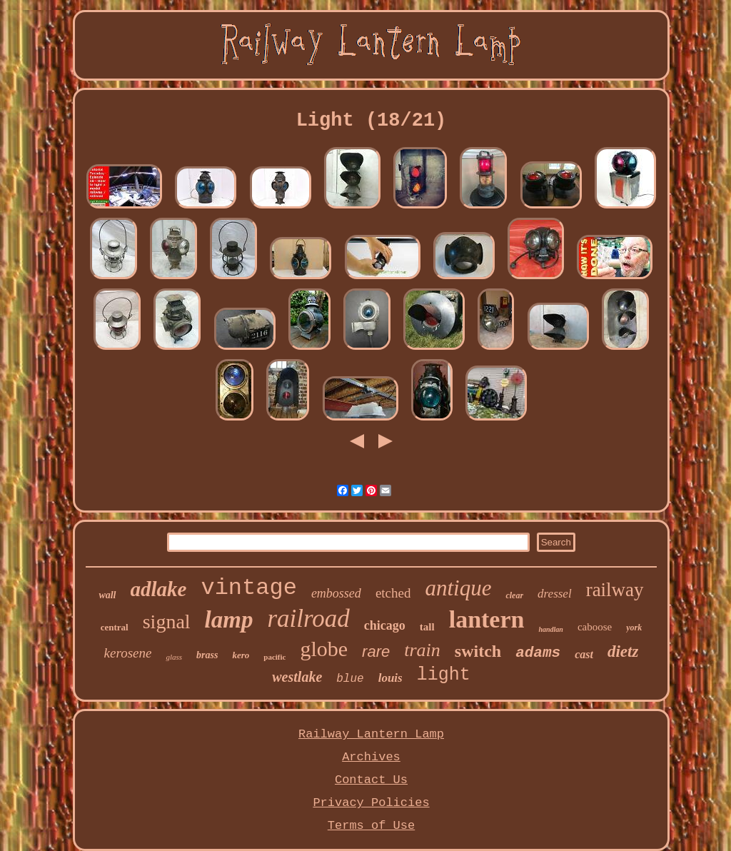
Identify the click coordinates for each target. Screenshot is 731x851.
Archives (371, 757)
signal (167, 621)
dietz (623, 651)
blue (349, 679)
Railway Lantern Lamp (371, 734)
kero (240, 655)
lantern (487, 619)
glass (174, 657)
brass (207, 655)
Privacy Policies (371, 803)
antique (458, 587)
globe (324, 648)
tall (427, 627)
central (114, 627)
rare (376, 651)
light (443, 675)
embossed (336, 593)
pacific (274, 657)
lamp (229, 620)
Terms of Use (371, 825)
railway (615, 589)
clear (514, 595)
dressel (555, 593)
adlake (159, 589)
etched (393, 592)
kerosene (128, 652)
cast (584, 654)
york (634, 628)
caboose (595, 627)
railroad (308, 619)
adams (537, 653)
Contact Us (371, 780)
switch (478, 651)
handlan (550, 629)
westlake (297, 677)
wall (107, 595)
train (422, 650)
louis (390, 678)
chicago (384, 625)
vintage (248, 588)
